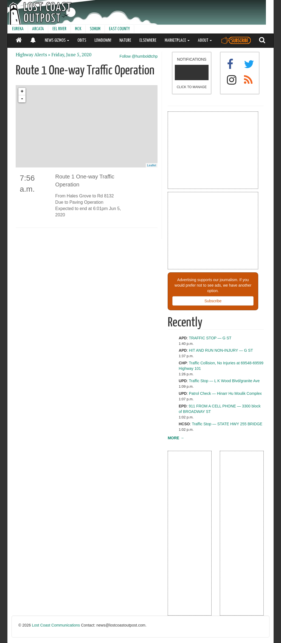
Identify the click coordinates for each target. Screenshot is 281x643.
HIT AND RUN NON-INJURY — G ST (221, 350)
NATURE (125, 40)
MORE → (176, 438)
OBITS (81, 40)
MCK (78, 29)
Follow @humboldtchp (139, 56)
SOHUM (95, 29)
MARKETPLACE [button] (177, 40)
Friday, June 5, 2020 (71, 55)
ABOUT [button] (205, 40)
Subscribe (212, 301)
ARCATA (38, 29)
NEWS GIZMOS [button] (57, 40)
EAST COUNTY (119, 29)
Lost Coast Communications (56, 625)
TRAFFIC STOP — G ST (210, 338)
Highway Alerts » (33, 55)
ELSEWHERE (147, 40)
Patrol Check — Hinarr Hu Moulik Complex (225, 393)
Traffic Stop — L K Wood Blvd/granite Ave (224, 381)
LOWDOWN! (102, 40)
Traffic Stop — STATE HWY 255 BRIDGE (227, 424)
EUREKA (18, 29)
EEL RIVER (59, 29)
